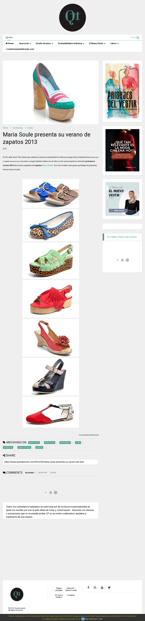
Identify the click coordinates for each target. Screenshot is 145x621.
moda (30, 128)
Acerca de (25, 43)
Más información (91, 619)
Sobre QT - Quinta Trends (71, 589)
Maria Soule (47, 165)
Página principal (59, 589)
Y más (100, 619)
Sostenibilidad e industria (71, 43)
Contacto (71, 595)
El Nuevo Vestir (97, 43)
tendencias (18, 128)
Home (10, 43)
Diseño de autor (44, 43)
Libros (114, 43)
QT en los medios (59, 596)
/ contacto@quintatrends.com (20, 49)
